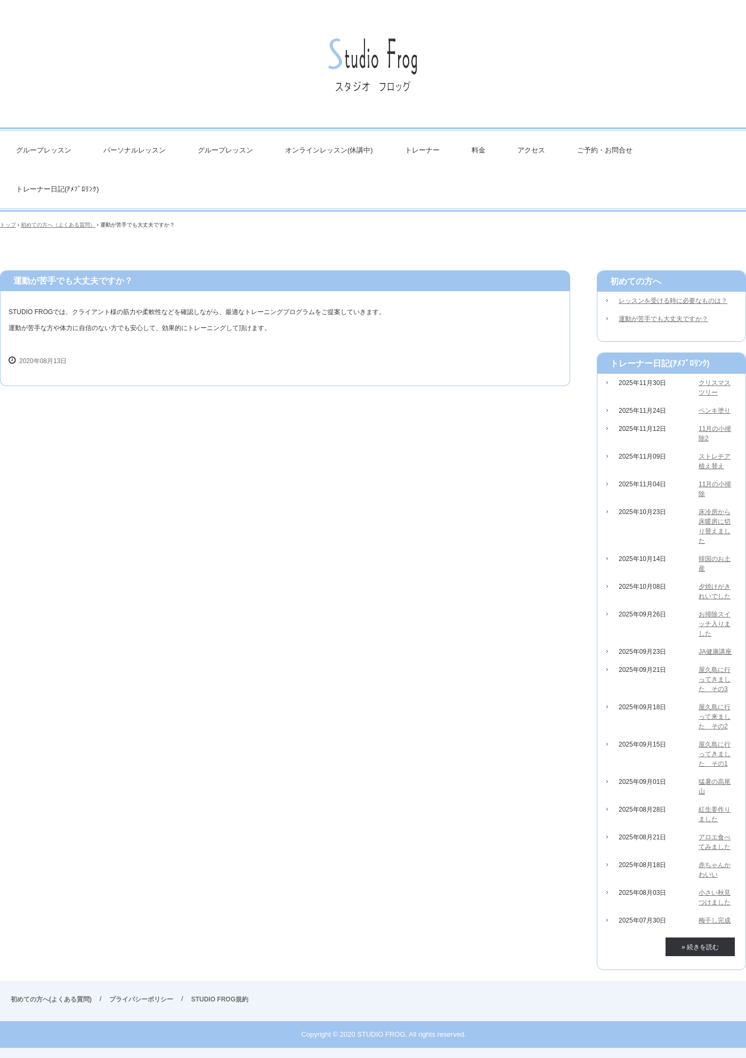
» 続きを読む (700, 947)
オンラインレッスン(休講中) (329, 150)
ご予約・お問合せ (605, 150)
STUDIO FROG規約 (219, 999)
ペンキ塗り (715, 410)
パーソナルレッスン (134, 150)
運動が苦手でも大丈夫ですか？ (663, 319)
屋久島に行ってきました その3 (715, 679)
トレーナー (422, 150)
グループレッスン (43, 150)
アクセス (531, 150)
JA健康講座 (715, 651)
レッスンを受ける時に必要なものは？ (673, 300)
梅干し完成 (715, 920)
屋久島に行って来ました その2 (715, 716)
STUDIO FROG (373, 69)
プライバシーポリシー (141, 999)
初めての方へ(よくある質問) (51, 999)
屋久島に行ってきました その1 (715, 754)
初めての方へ (635, 281)
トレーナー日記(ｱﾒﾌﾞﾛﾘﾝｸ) (57, 189)
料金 (478, 150)
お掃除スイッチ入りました (715, 624)
